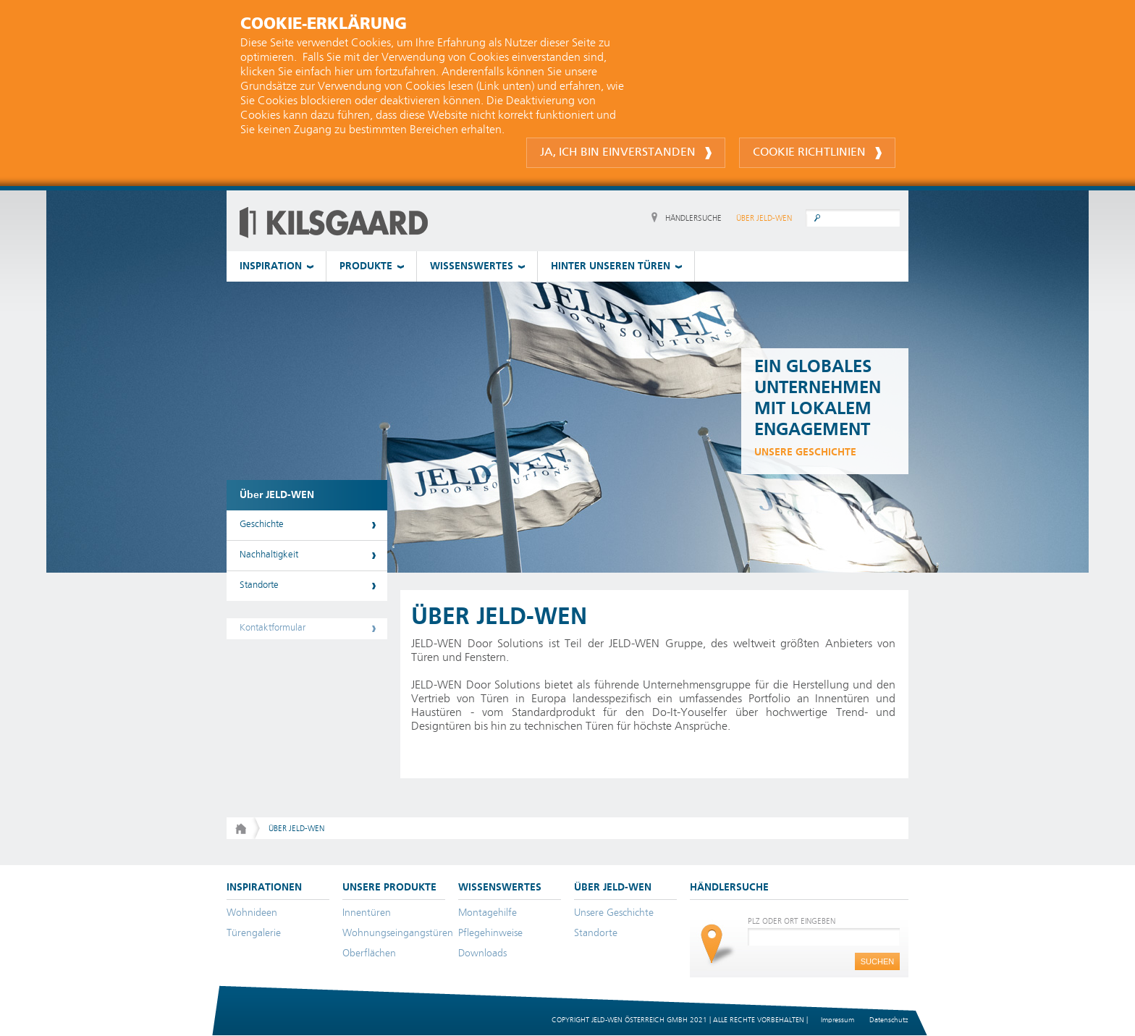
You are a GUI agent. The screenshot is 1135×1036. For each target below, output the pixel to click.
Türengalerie (254, 933)
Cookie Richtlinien (817, 153)
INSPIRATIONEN (264, 888)
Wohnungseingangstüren (397, 933)
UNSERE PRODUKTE (389, 888)
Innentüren (366, 913)
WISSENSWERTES (471, 266)
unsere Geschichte (805, 452)
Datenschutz (888, 1020)
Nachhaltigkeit (269, 555)
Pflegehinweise (490, 933)
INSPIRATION (271, 266)
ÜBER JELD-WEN (764, 218)
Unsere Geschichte (614, 913)
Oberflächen (369, 953)
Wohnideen (252, 913)
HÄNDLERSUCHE (693, 218)
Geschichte (262, 524)
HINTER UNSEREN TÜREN (610, 266)
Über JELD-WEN (277, 495)
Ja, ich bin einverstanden (626, 153)
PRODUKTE (365, 266)
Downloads (482, 953)
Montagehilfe (487, 913)
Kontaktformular (272, 628)
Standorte (259, 585)
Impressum (837, 1020)
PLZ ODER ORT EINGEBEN (791, 921)
